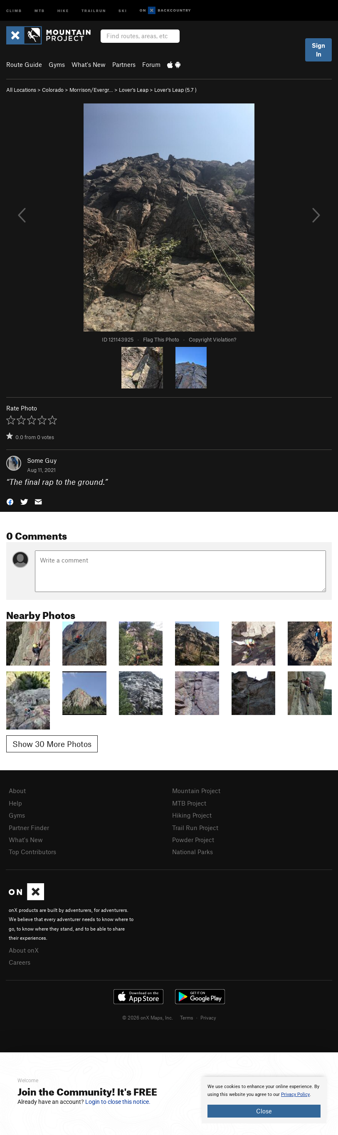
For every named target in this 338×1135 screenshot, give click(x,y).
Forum (151, 64)
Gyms (57, 64)
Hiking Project (192, 815)
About (17, 790)
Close (264, 1111)
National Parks (192, 851)
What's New (89, 64)
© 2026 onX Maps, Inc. (147, 1017)
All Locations (21, 89)
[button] (10, 501)
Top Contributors (32, 851)
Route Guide (24, 64)
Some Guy (42, 460)
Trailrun (93, 10)
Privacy (208, 1017)
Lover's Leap (133, 89)
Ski (122, 10)
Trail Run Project (195, 827)
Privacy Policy (295, 1094)
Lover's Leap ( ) (175, 89)
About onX (24, 950)
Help (15, 803)
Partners (124, 64)
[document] (264, 1100)
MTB (40, 10)
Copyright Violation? (212, 339)
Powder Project (193, 839)
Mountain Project (196, 790)
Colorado (53, 89)
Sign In (318, 50)
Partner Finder (29, 827)
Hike (63, 10)
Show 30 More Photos (51, 744)
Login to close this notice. (117, 1101)
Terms (186, 1017)
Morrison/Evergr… (91, 89)
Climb (14, 10)
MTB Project (189, 803)
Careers (19, 962)
